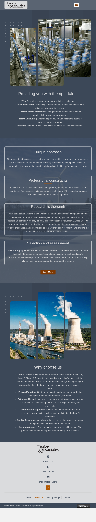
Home (28, 498)
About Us (39, 498)
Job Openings (53, 498)
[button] (76, 5)
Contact (66, 498)
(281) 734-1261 (48, 471)
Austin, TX (48, 461)
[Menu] (89, 5)
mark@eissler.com (48, 482)
